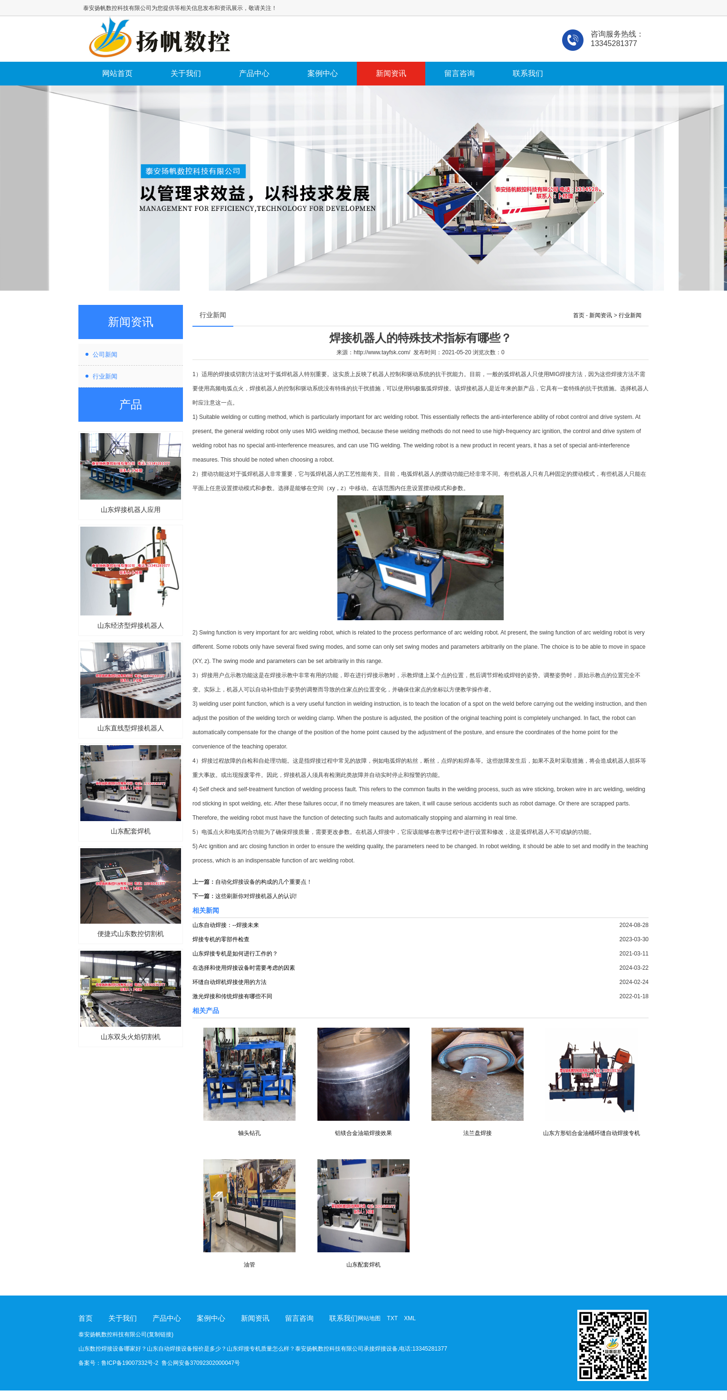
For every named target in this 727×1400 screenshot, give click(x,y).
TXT (392, 1318)
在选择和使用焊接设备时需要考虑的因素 (243, 968)
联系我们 (528, 73)
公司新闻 (105, 354)
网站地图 (369, 1318)
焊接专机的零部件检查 (220, 939)
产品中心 (254, 73)
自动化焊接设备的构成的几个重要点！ (263, 882)
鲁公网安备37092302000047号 (201, 1363)
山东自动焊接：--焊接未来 (225, 925)
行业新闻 (105, 376)
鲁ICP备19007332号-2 (129, 1363)
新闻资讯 (391, 73)
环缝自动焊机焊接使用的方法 (229, 982)
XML (410, 1318)
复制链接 (160, 1334)
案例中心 (322, 73)
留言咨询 (459, 73)
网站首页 (117, 73)
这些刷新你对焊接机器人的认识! (256, 896)
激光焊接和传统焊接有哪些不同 (232, 996)
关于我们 (186, 73)
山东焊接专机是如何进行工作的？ (235, 953)
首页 (578, 315)
